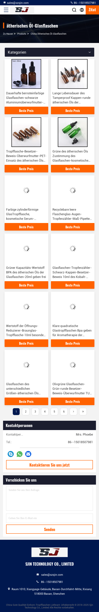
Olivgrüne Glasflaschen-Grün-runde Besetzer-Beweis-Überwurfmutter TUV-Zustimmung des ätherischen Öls (72, 393)
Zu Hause (8, 34)
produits (21, 34)
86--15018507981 (83, 2)
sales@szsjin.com (16, 2)
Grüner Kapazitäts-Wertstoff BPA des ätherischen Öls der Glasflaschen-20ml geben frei (26, 272)
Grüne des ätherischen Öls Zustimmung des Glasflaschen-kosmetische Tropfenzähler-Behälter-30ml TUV (72, 160)
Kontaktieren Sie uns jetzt (49, 465)
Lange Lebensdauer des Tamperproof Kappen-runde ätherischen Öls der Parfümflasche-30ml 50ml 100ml (71, 102)
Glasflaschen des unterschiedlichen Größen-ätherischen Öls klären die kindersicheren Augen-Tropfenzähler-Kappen (26, 393)
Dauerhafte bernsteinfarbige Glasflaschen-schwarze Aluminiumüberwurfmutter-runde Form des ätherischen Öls (25, 102)
